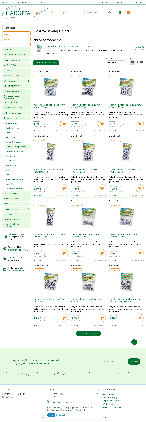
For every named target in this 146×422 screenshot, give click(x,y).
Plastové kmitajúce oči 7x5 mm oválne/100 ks (86, 300)
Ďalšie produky (88, 333)
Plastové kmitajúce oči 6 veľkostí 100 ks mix (49, 300)
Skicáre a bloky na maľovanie (11, 225)
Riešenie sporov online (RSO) (109, 407)
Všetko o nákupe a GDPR (103, 2)
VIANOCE (7, 49)
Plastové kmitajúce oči (15, 146)
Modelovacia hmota (11, 198)
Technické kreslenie (11, 219)
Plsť (7, 174)
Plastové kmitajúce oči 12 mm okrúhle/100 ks (86, 105)
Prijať (51, 415)
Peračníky (7, 214)
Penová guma (11, 156)
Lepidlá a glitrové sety (15, 151)
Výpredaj (7, 44)
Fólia (8, 132)
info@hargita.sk (20, 2)
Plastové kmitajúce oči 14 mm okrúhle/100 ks (48, 170)
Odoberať (134, 361)
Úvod (7, 2)
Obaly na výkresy (13, 128)
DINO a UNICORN (11, 75)
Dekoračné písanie (14, 188)
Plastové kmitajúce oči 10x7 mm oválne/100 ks (49, 105)
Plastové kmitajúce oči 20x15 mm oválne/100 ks (49, 235)
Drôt (8, 170)
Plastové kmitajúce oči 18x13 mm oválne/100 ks (125, 170)
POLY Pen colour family (13, 60)
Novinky (7, 39)
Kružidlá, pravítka (10, 193)
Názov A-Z (111, 62)
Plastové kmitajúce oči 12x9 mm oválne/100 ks (125, 105)
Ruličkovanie (11, 160)
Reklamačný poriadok (106, 404)
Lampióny (10, 184)
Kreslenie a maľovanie (12, 107)
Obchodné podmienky (106, 394)
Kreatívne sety (12, 123)
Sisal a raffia (11, 165)
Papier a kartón (10, 209)
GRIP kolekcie (9, 81)
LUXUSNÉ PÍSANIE (11, 86)
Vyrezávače (10, 137)
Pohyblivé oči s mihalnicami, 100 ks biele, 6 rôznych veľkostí (126, 300)
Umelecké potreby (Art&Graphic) (11, 97)
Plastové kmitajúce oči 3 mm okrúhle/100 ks (66, 46)
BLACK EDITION (10, 65)
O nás (129, 2)
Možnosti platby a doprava (108, 400)
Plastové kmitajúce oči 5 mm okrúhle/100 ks (123, 235)
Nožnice (6, 204)
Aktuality (120, 2)
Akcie (6, 34)
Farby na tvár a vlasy (12, 113)
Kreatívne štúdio (10, 102)
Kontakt (139, 2)
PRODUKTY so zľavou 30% (14, 54)
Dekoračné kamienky (15, 142)
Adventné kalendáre (14, 179)
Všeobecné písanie (11, 91)
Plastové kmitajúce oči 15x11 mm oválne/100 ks (87, 170)
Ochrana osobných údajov (108, 397)
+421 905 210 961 (38, 2)
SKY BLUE (7, 70)
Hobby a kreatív (10, 118)
